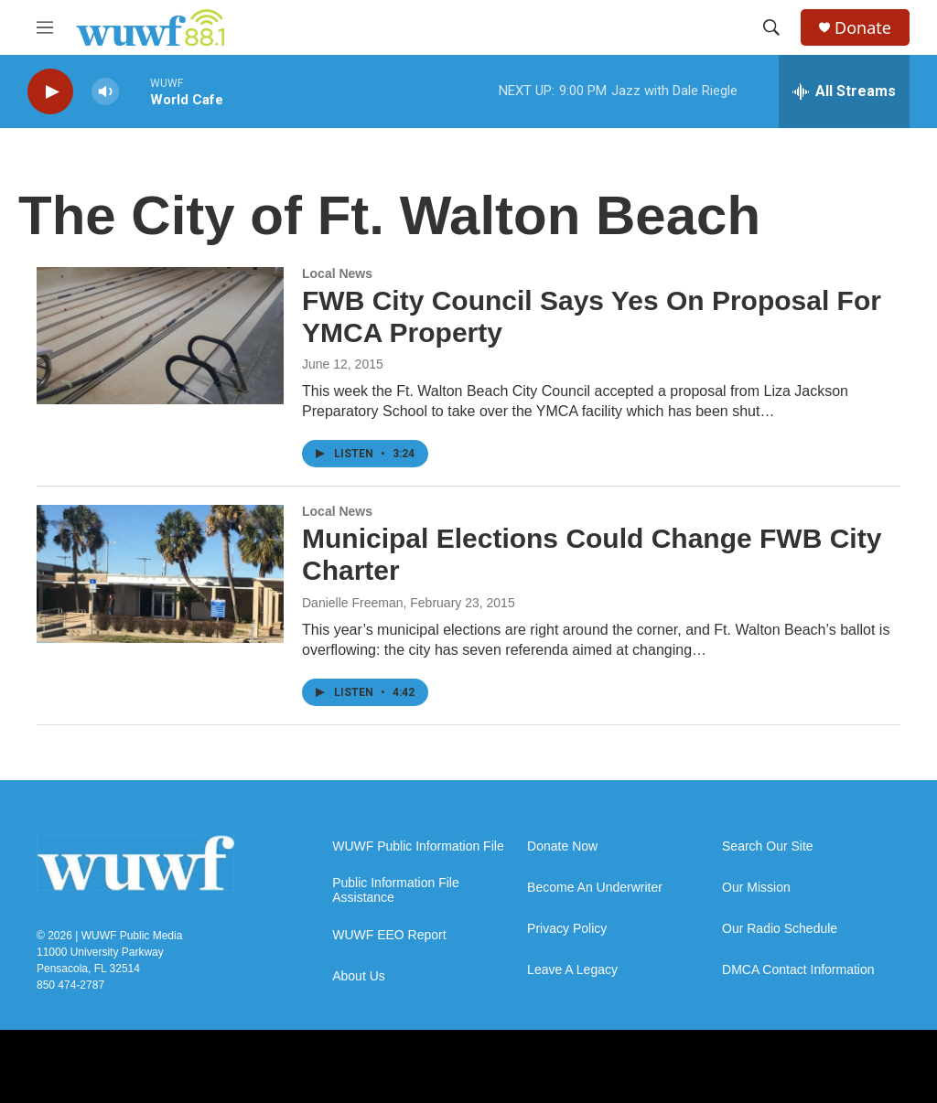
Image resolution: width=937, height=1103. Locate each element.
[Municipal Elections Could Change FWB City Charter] (160, 573)
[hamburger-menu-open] (44, 27)
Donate (863, 27)
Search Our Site (767, 846)
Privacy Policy (567, 929)
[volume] (105, 91)
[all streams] (844, 91)
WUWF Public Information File (417, 846)
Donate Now (562, 846)
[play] (50, 91)
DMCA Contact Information (798, 970)
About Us (358, 976)
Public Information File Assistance (395, 890)
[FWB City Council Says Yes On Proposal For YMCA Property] (160, 335)
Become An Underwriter (594, 887)
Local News (337, 273)
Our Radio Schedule (779, 929)
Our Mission (756, 887)
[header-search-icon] (771, 27)
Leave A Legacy (572, 970)
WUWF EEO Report (389, 935)
